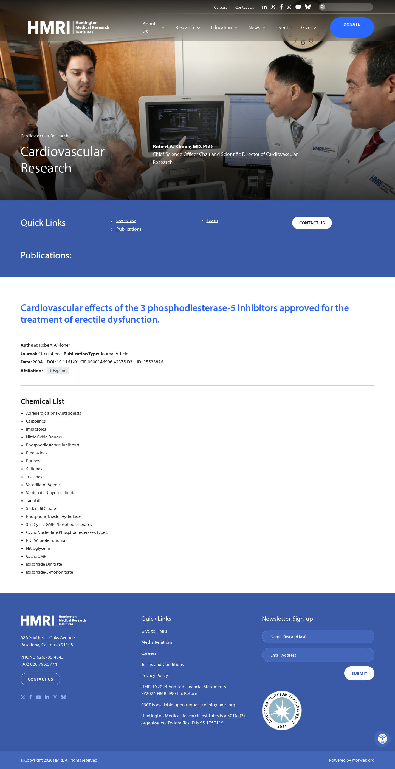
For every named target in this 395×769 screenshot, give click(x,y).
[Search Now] (322, 7)
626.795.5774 (43, 664)
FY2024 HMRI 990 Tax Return (169, 693)
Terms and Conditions (162, 664)
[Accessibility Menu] (382, 739)
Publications (129, 229)
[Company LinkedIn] (264, 7)
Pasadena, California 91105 (47, 644)
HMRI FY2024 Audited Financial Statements (183, 686)
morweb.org (363, 760)
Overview (126, 220)
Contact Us (312, 223)
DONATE (351, 24)
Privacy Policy (154, 675)
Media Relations (157, 642)
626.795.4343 (50, 657)
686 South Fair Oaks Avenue (48, 637)
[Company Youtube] (298, 7)
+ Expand (58, 370)
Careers (148, 653)
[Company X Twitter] (273, 7)
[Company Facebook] (281, 7)
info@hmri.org (221, 704)
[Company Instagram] (289, 7)
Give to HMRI (154, 631)
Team (212, 220)
